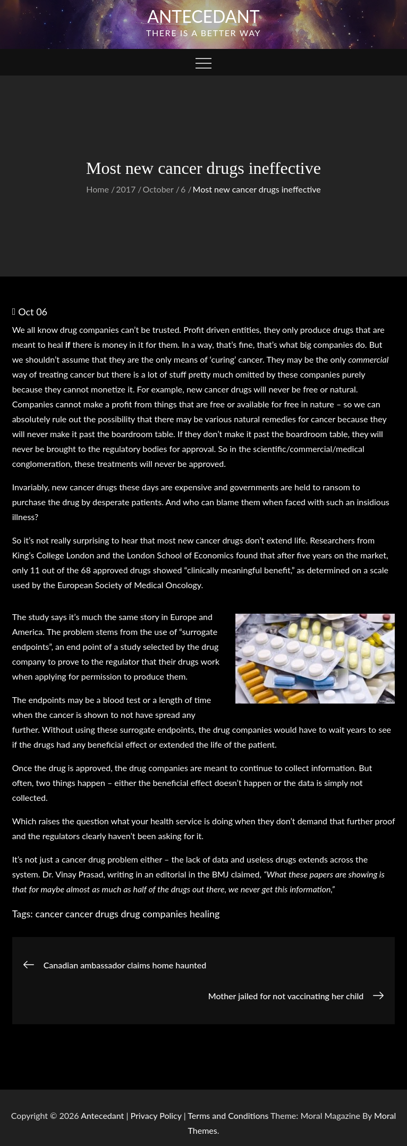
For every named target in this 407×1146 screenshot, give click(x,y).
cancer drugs (91, 913)
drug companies (154, 913)
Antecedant (203, 16)
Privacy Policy (156, 1115)
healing (204, 913)
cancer (49, 913)
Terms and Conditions (229, 1115)
